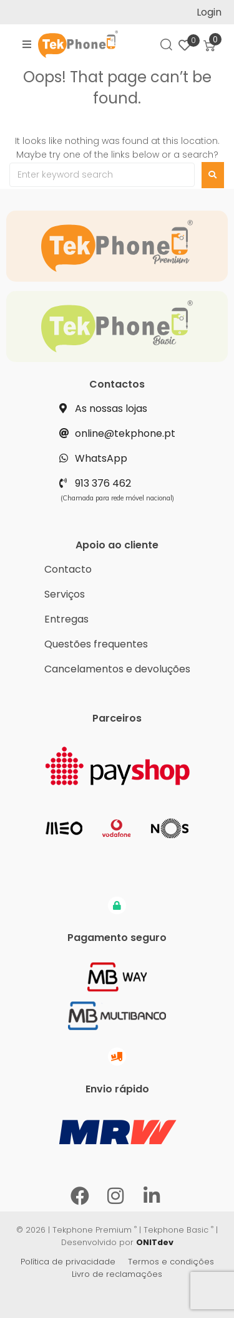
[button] (27, 44)
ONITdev (154, 1242)
